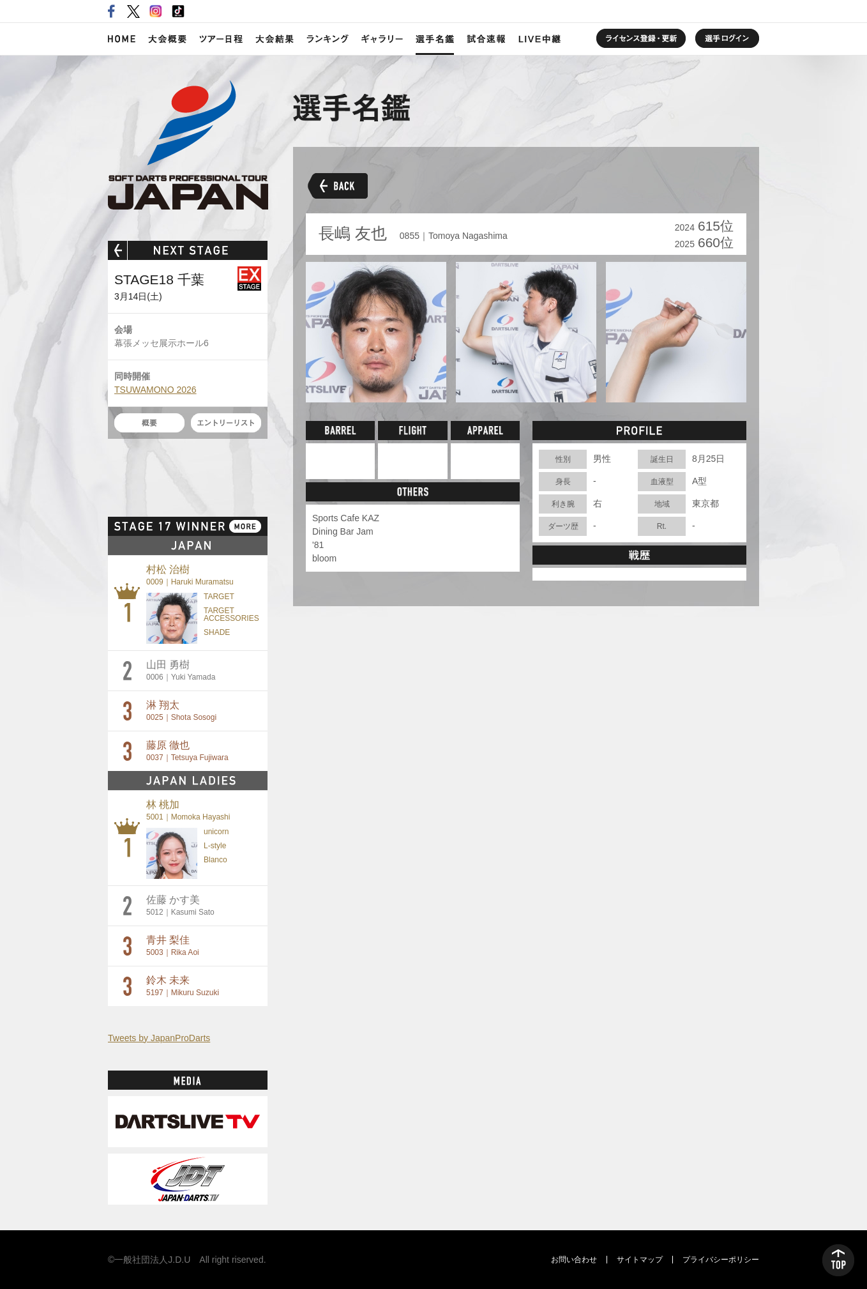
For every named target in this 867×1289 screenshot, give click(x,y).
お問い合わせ (574, 1259)
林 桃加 (188, 810)
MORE (245, 526)
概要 (149, 422)
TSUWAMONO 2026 (155, 390)
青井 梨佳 (172, 945)
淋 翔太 (181, 710)
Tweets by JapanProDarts (159, 1038)
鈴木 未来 (182, 985)
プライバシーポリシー (720, 1259)
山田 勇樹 (180, 670)
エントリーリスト (226, 422)
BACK (336, 185)
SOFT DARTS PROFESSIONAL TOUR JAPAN (188, 145)
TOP (838, 1260)
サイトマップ (640, 1259)
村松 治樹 (190, 575)
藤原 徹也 (187, 750)
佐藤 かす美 (180, 905)
